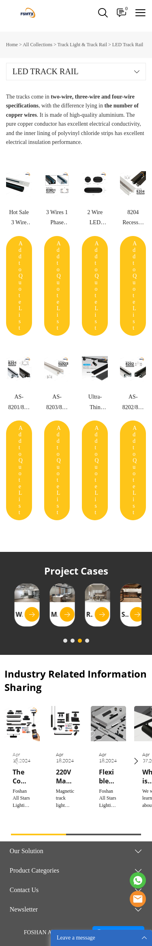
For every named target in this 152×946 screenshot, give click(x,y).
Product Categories (34, 870)
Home (12, 44)
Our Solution (26, 850)
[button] (136, 761)
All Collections (37, 44)
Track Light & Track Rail (82, 44)
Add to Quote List (21, 285)
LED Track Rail (127, 44)
